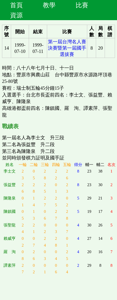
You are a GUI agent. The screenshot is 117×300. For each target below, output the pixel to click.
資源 (16, 15)
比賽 (82, 5)
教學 (49, 5)
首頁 (16, 5)
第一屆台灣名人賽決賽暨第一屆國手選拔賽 (67, 48)
